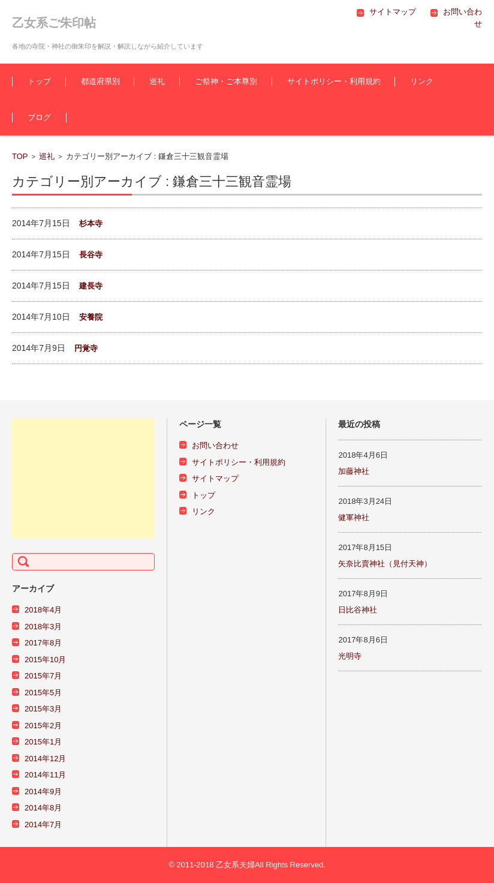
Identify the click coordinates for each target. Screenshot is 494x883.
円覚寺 (86, 348)
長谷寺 (91, 254)
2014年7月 (43, 824)
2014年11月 (45, 774)
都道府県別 (100, 81)
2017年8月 (43, 642)
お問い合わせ (215, 445)
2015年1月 (43, 741)
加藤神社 (353, 471)
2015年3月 (43, 708)
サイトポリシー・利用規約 (334, 81)
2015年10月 (45, 659)
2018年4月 (43, 609)
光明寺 (350, 655)
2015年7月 (43, 675)
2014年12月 (45, 758)
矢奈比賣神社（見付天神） (385, 563)
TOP (20, 156)
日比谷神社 (357, 609)
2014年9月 (43, 791)
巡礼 (157, 81)
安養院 (91, 317)
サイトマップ (215, 478)
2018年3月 (43, 626)
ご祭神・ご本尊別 (226, 81)
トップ (39, 81)
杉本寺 (91, 223)
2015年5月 (43, 692)
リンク (421, 81)
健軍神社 (353, 517)
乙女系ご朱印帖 (54, 22)
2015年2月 (43, 725)
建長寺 (91, 285)
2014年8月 (43, 807)
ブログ (39, 117)
